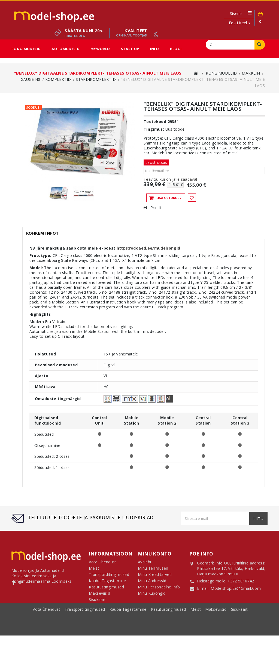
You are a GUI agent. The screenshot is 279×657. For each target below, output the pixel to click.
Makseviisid (216, 637)
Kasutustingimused (169, 637)
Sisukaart (97, 601)
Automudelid (65, 48)
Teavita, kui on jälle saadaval (170, 179)
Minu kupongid (152, 595)
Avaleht (144, 564)
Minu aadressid (152, 582)
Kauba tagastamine (129, 637)
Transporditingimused (85, 637)
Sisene (236, 13)
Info (154, 48)
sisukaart (239, 637)
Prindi (155, 207)
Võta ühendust (47, 637)
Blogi (176, 48)
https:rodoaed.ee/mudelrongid (148, 248)
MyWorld (100, 48)
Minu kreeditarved (155, 576)
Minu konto (155, 554)
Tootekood (155, 121)
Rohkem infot (42, 233)
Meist (196, 637)
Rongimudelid (26, 48)
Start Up (130, 48)
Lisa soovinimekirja (192, 198)
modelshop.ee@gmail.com (236, 588)
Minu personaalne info (159, 589)
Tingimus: (154, 129)
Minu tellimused (153, 570)
